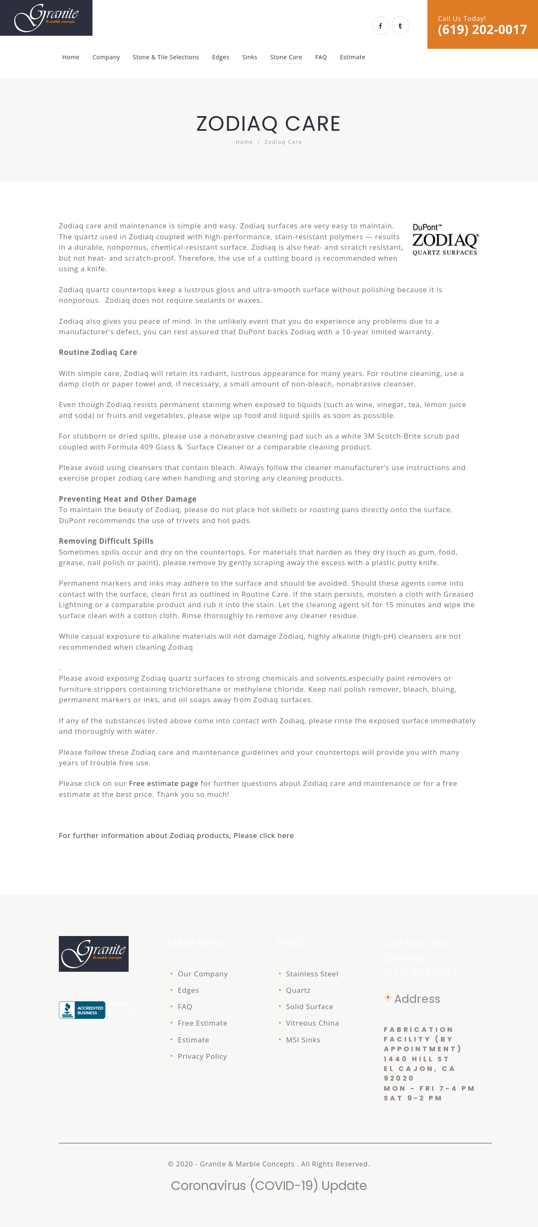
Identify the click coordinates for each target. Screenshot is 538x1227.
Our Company (203, 973)
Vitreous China (313, 1023)
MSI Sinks (303, 1040)
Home (244, 141)
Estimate (193, 1040)
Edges (188, 990)
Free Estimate (202, 1023)
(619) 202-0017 (482, 29)
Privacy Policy (202, 1056)
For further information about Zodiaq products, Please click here (176, 835)
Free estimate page (163, 783)
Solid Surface (310, 1006)
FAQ (185, 1006)
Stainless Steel (312, 973)
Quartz (298, 990)
